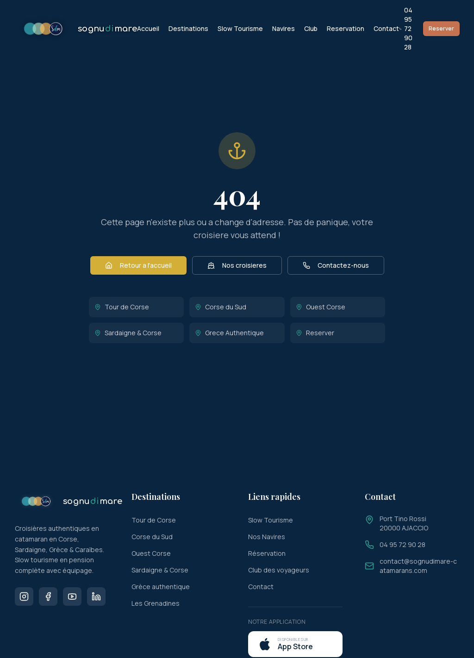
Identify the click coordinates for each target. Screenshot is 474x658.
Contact (386, 28)
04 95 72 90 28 (405, 28)
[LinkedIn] (96, 596)
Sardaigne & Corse (128, 332)
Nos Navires (266, 536)
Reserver (441, 28)
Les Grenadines (155, 603)
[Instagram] (24, 596)
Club (311, 28)
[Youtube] (72, 596)
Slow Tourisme (240, 28)
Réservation (267, 553)
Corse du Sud (220, 306)
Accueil (148, 28)
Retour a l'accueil (138, 265)
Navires (283, 28)
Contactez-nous (336, 265)
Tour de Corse (121, 306)
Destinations (188, 28)
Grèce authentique (160, 586)
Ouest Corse (320, 306)
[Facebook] (48, 596)
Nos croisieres (237, 265)
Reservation (345, 28)
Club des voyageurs (278, 570)
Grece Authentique (229, 332)
